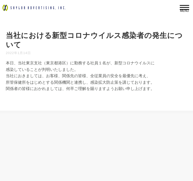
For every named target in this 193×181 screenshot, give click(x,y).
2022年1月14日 (18, 53)
